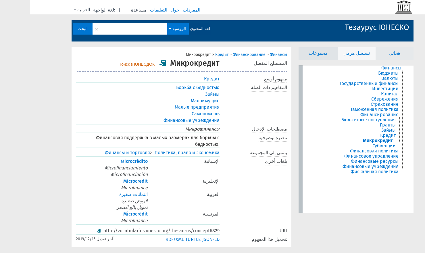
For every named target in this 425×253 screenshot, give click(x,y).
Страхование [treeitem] (355, 104)
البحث (53, 28)
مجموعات (288, 53)
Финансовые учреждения (162, 120)
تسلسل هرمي (327, 53)
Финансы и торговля (97, 152)
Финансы (248, 54)
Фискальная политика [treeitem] (345, 171)
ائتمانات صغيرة (103, 194)
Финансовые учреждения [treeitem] (341, 166)
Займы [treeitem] (358, 130)
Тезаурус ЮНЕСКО (347, 27)
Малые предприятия (167, 107)
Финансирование (219, 54)
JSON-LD (181, 239)
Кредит (192, 54)
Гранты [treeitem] (358, 125)
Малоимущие (175, 100)
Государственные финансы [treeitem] (339, 83)
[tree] (326, 139)
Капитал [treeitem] (360, 94)
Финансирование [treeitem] (349, 114)
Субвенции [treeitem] (354, 145)
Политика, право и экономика (157, 152)
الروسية (147, 28)
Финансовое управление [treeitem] (341, 156)
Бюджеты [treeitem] (358, 73)
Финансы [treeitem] (361, 68)
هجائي (364, 53)
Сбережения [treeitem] (355, 99)
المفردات (162, 10)
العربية (52, 9)
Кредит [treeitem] (358, 135)
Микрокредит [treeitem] (348, 140)
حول (146, 10)
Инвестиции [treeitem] (355, 88)
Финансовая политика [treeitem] (344, 151)
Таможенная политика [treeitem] (344, 109)
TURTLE (163, 239)
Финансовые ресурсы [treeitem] (345, 161)
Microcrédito (104, 161)
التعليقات (129, 10)
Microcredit (105, 181)
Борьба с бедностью (168, 87)
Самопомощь (176, 113)
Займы (182, 94)
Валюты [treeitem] (360, 78)
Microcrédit (105, 214)
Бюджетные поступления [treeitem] (338, 119)
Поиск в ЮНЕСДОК (107, 64)
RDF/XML (145, 239)
